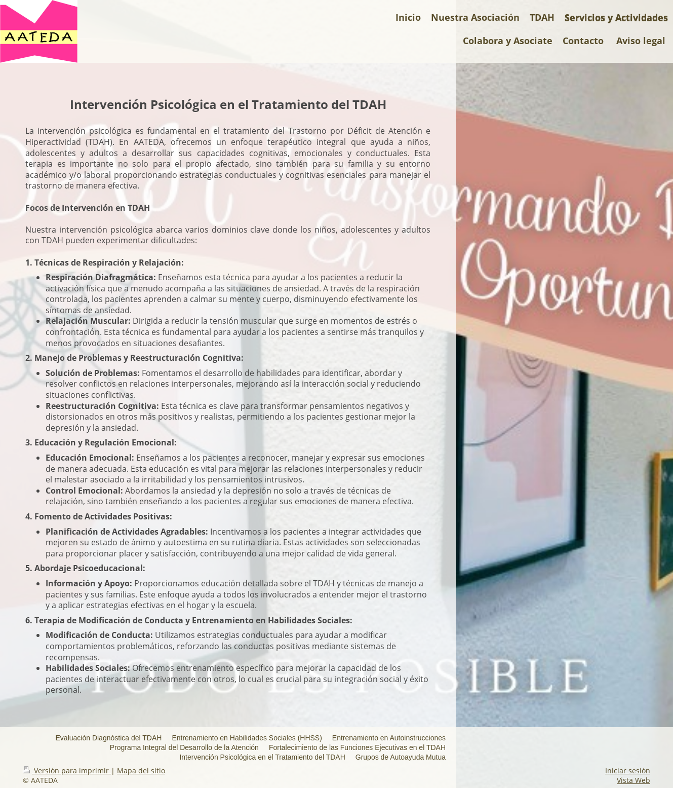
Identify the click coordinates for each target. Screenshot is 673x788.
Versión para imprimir (67, 770)
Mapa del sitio (141, 770)
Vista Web (633, 780)
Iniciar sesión (627, 770)
